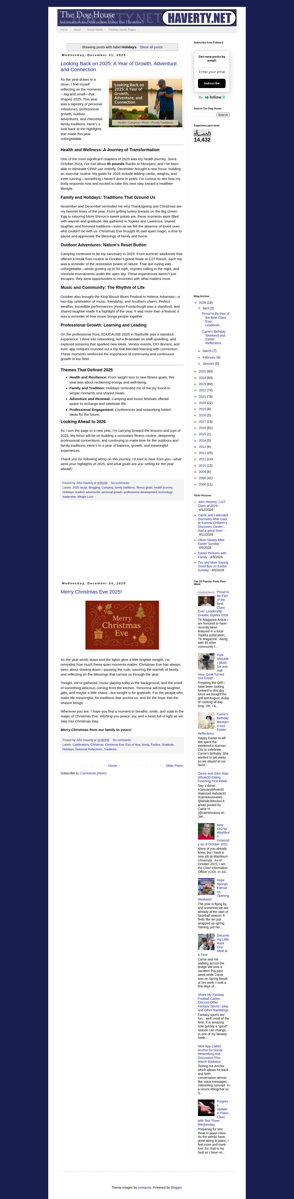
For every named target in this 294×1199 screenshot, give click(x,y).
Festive (155, 744)
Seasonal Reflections (88, 749)
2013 (203, 447)
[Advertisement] (122, 543)
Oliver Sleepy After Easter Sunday (211, 542)
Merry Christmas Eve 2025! (91, 592)
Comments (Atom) (93, 773)
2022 (203, 390)
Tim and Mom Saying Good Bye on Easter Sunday (213, 566)
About (77, 29)
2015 (203, 434)
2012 (203, 453)
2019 (203, 409)
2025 (203, 371)
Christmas (97, 744)
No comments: (121, 483)
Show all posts (151, 47)
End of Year (132, 744)
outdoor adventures (87, 492)
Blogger (176, 1187)
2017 (203, 421)
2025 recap (80, 487)
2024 (203, 378)
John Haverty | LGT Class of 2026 (212, 504)
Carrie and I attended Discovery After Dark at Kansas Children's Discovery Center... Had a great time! (213, 522)
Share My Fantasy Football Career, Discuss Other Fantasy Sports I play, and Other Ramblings (213, 1002)
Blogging (94, 487)
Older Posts (174, 765)
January (209, 363)
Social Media (95, 29)
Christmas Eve (114, 744)
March (207, 351)
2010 (203, 465)
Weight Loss (85, 496)
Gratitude (168, 744)
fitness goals (144, 487)
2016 (203, 428)
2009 (203, 472)
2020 (203, 403)
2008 (203, 478)
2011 (203, 459)
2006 (203, 484)
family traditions (125, 487)
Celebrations (81, 744)
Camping (107, 487)
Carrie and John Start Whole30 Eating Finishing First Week (213, 777)
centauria (144, 1187)
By (212, 97)
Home (64, 29)
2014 (203, 440)
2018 (203, 415)
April (206, 308)
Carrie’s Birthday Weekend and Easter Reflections (214, 337)
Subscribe (212, 83)
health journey (163, 487)
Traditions (110, 749)
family (145, 744)
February (209, 357)
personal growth (112, 492)
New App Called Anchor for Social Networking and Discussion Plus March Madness (210, 1053)
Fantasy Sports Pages (122, 29)
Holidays (68, 492)
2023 (203, 384)
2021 (203, 396)
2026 (203, 302)
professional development (140, 492)
